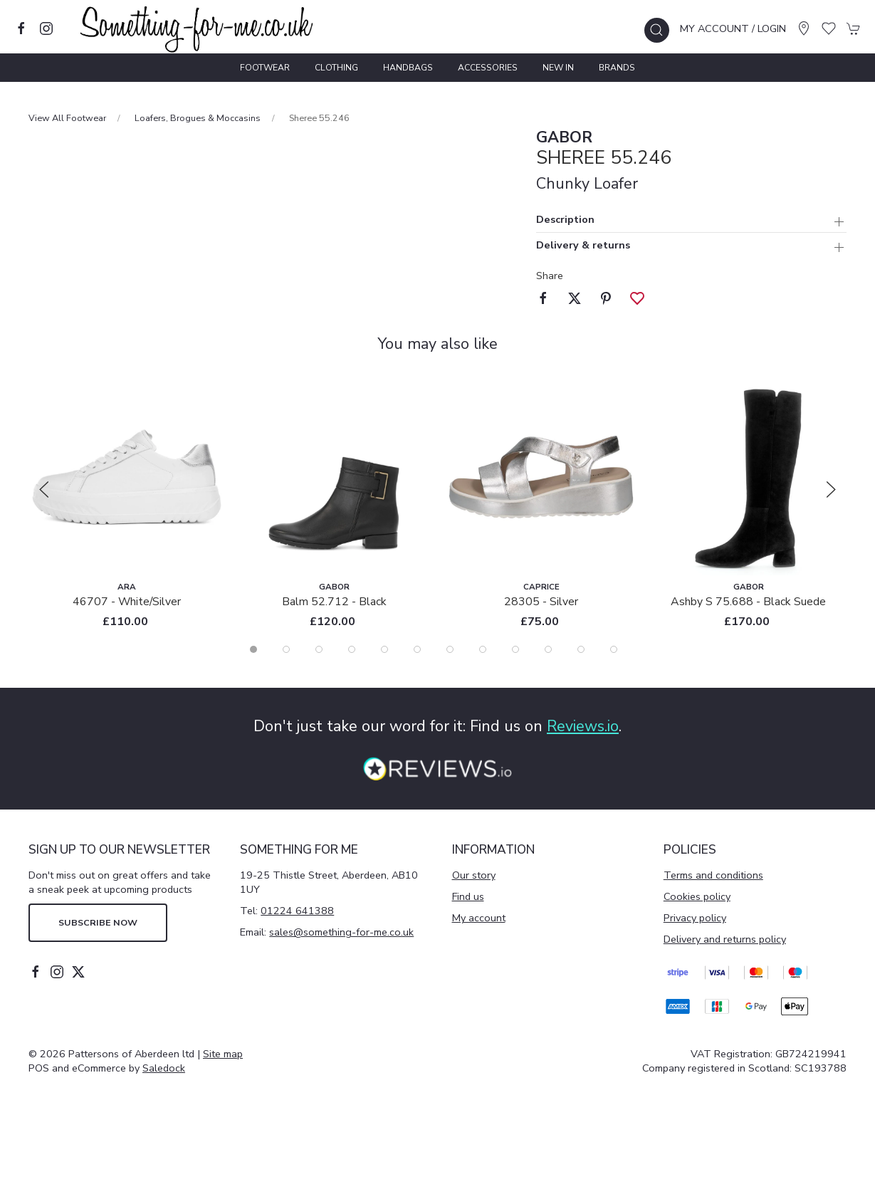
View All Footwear (67, 118)
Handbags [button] (408, 67)
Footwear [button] (265, 67)
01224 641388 (297, 911)
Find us (468, 896)
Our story (474, 875)
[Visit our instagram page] (46, 28)
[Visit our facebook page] (21, 28)
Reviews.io (583, 726)
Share (549, 275)
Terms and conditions (713, 875)
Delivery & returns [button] (583, 246)
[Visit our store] (804, 28)
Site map (223, 1054)
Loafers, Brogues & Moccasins (198, 118)
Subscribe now (97, 922)
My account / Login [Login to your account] (733, 28)
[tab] (253, 649)
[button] (656, 30)
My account (478, 918)
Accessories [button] (488, 67)
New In (558, 67)
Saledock (163, 1068)
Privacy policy (695, 918)
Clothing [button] (336, 67)
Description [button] (565, 220)
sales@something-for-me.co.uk (341, 932)
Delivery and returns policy (725, 939)
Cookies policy (697, 896)
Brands (617, 67)
